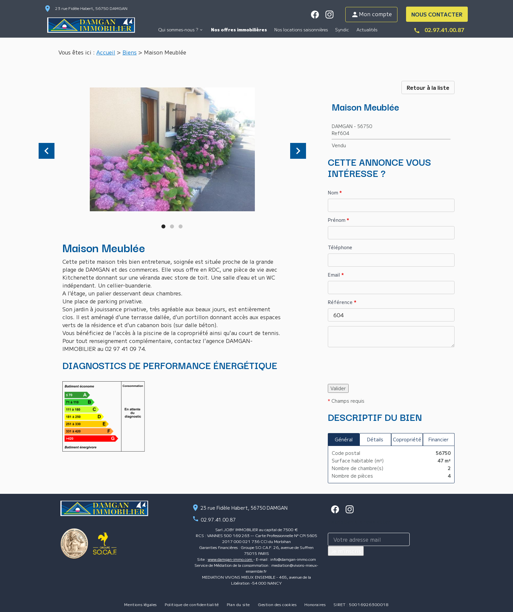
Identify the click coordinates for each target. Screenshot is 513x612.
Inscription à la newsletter (359, 521)
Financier (438, 439)
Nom (335, 192)
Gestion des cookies (277, 604)
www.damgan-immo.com (230, 559)
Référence (342, 302)
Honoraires (314, 604)
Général (344, 439)
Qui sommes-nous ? (178, 29)
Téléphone (340, 247)
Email (336, 274)
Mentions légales (140, 604)
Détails (375, 439)
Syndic (342, 29)
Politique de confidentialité (192, 604)
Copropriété (407, 439)
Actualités (367, 29)
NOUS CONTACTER (436, 14)
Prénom (338, 220)
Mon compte (371, 14)
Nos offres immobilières (239, 29)
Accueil (105, 52)
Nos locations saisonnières (301, 29)
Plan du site (238, 604)
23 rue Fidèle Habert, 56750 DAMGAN (91, 8)
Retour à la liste (428, 87)
